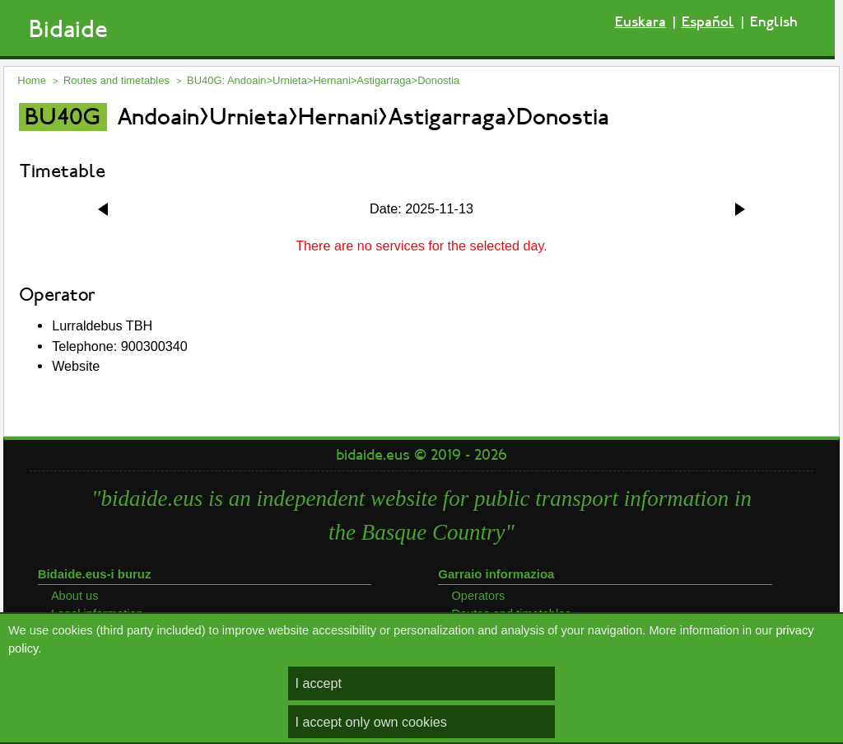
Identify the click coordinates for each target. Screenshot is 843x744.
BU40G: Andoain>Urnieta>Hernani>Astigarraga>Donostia (323, 80)
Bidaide (68, 29)
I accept (318, 683)
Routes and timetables (116, 80)
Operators (478, 595)
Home (31, 80)
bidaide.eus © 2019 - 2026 (421, 455)
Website (76, 365)
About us (75, 595)
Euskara (640, 21)
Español (708, 21)
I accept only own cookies (370, 721)
